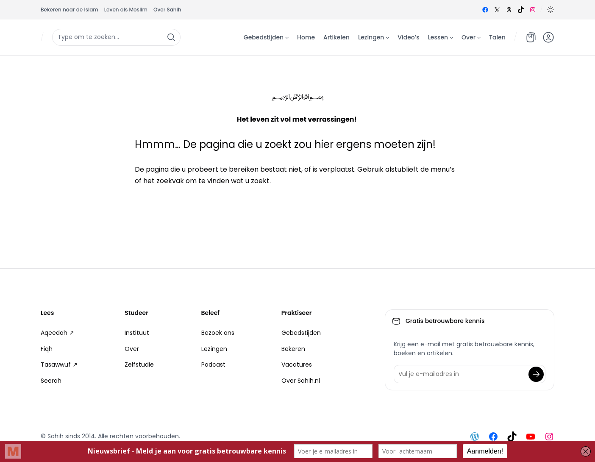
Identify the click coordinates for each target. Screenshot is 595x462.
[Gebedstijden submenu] (287, 37)
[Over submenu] (479, 37)
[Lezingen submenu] (387, 37)
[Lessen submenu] (451, 37)
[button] (550, 10)
